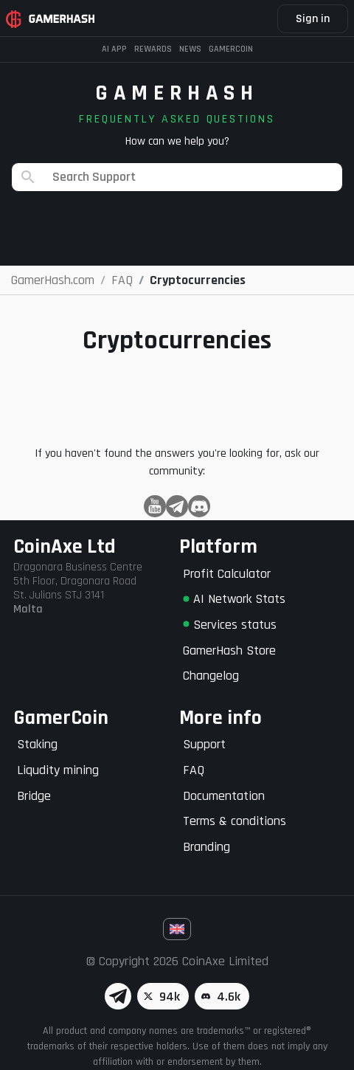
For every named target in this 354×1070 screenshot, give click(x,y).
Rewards (153, 49)
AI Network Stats (234, 598)
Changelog (211, 675)
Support (204, 744)
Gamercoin (231, 49)
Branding (206, 846)
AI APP (114, 49)
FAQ (193, 770)
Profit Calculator (227, 573)
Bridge (34, 795)
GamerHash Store (229, 650)
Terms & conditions (234, 820)
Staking (37, 744)
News (190, 49)
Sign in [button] (313, 19)
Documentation (224, 795)
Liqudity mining (58, 770)
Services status (230, 624)
